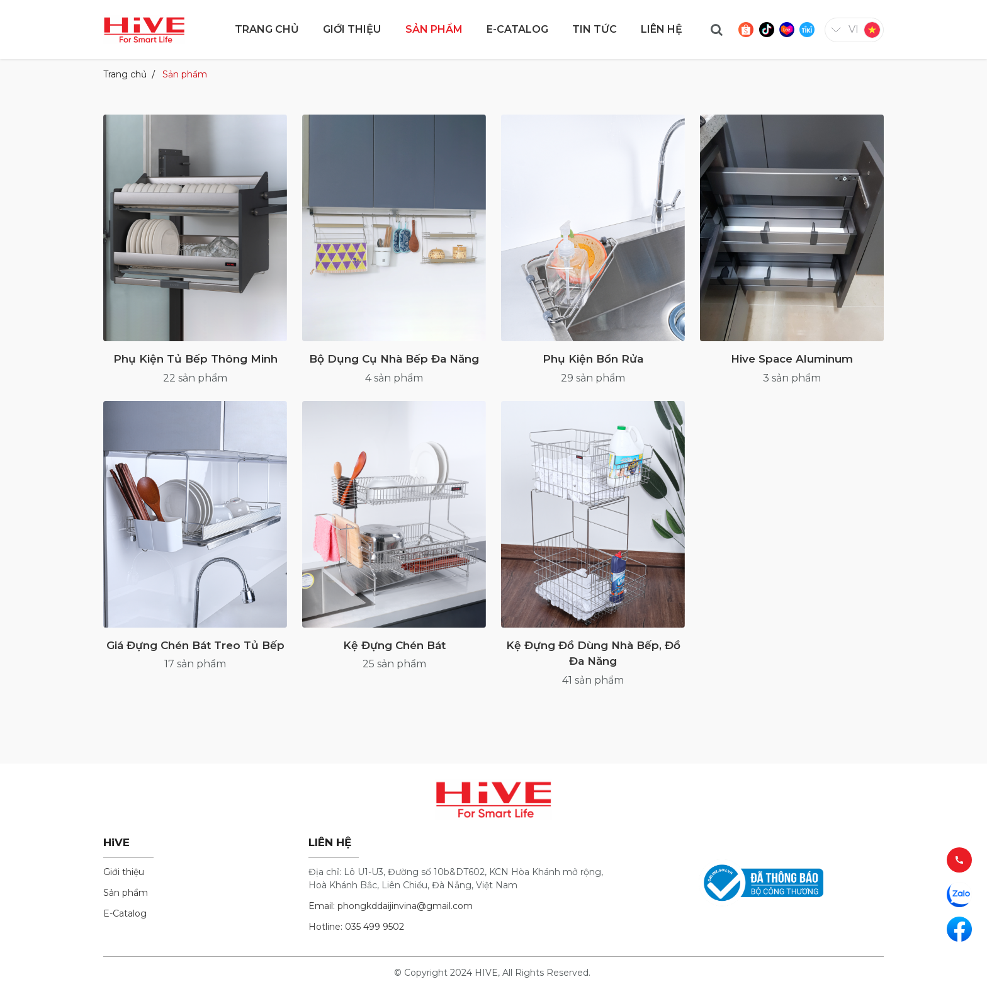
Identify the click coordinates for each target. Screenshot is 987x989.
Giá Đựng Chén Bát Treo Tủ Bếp (195, 645)
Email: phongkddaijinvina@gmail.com (390, 906)
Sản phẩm (184, 74)
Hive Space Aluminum (792, 359)
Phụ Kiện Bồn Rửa (593, 359)
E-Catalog (125, 913)
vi (854, 29)
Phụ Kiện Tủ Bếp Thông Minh (195, 359)
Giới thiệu (123, 872)
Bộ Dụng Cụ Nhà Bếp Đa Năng (394, 359)
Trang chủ (125, 74)
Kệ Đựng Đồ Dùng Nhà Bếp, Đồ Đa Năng (593, 653)
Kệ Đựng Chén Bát (394, 645)
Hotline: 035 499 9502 (356, 926)
